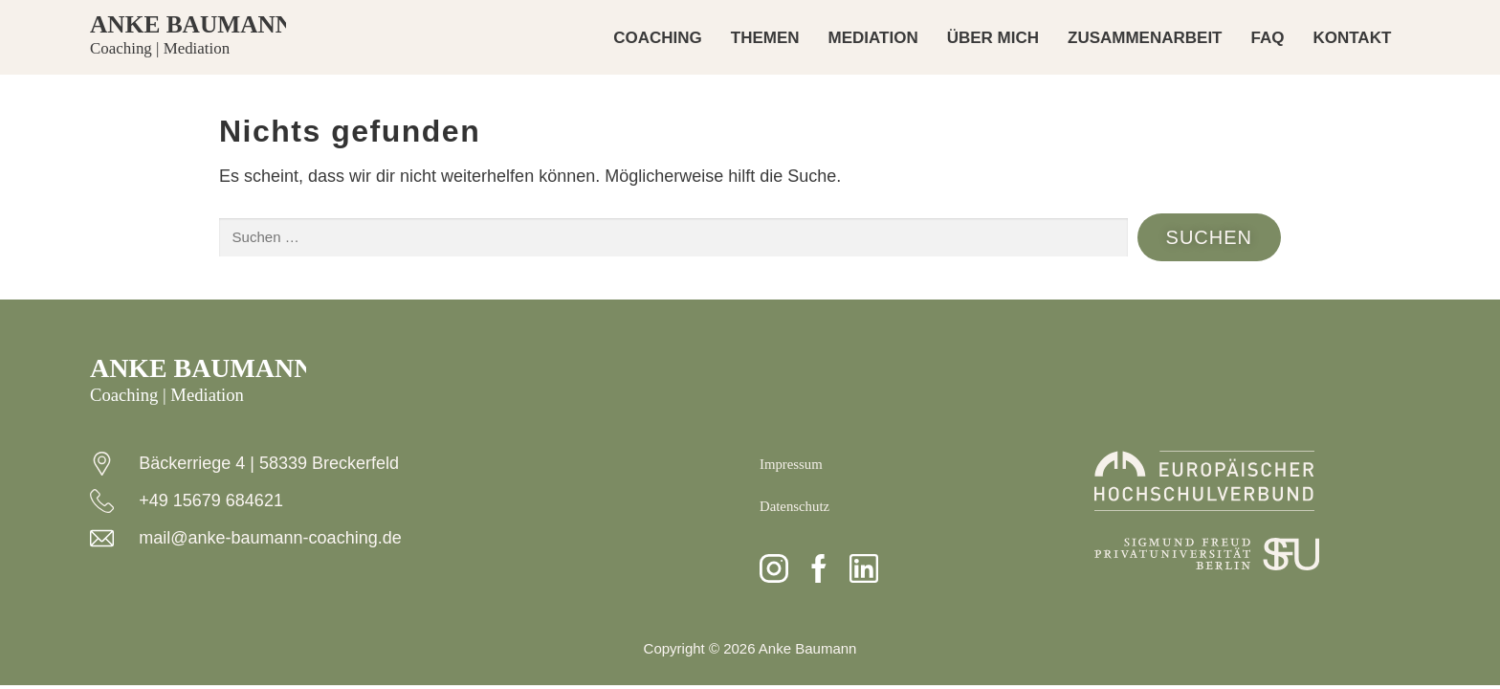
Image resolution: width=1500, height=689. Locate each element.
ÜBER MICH (993, 38)
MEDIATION (873, 38)
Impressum (798, 463)
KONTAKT (1351, 38)
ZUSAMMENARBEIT (1145, 38)
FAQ (1268, 38)
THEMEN (765, 38)
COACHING (657, 38)
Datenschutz (802, 505)
